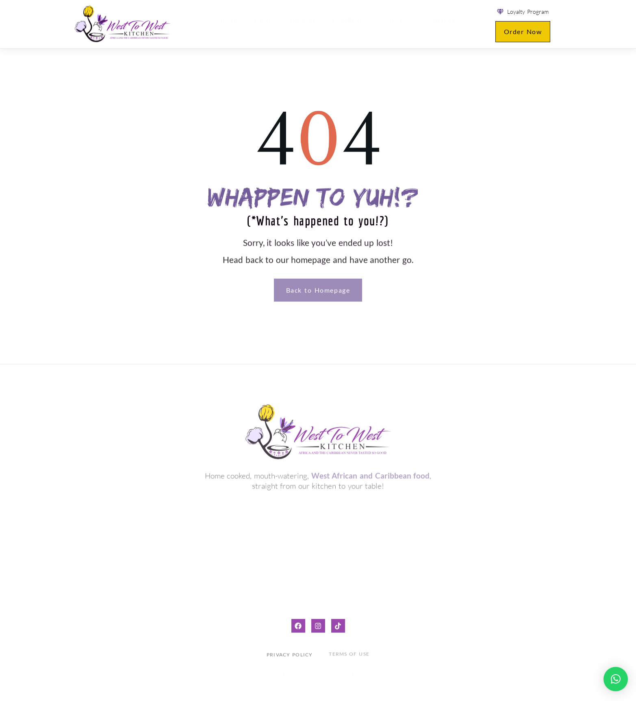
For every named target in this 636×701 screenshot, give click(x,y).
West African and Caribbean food (370, 473)
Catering (346, 24)
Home (228, 24)
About (393, 24)
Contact (438, 24)
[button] (615, 679)
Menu (264, 24)
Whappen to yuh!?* (318, 196)
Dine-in (302, 24)
